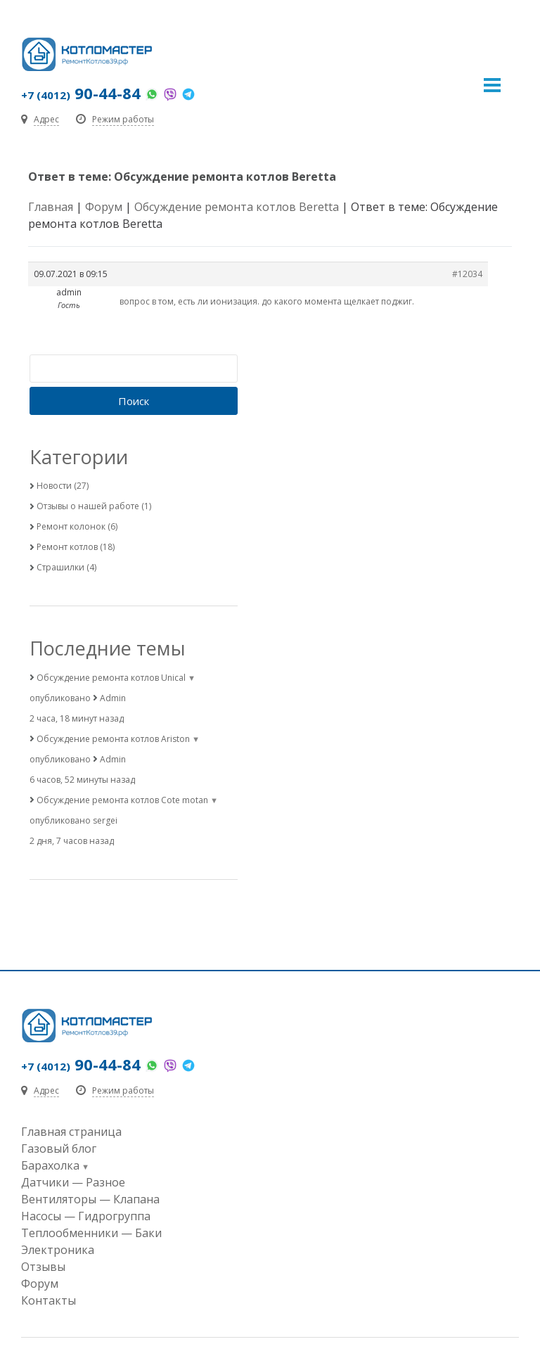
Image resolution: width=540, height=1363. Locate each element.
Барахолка (50, 1165)
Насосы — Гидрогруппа (85, 1216)
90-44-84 (81, 92)
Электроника (57, 1250)
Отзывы (43, 1266)
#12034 (467, 274)
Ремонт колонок (71, 526)
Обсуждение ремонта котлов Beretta (236, 207)
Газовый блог (58, 1148)
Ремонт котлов (67, 547)
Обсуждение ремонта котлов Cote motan (122, 800)
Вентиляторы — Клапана (90, 1199)
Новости (54, 486)
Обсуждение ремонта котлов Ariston (113, 739)
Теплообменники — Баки (91, 1233)
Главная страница (71, 1131)
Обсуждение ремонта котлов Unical (111, 678)
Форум (103, 207)
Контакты (48, 1300)
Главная (50, 207)
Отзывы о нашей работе (88, 506)
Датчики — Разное (73, 1182)
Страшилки (60, 567)
